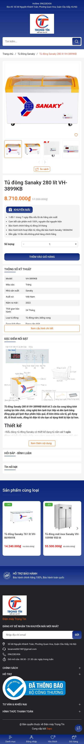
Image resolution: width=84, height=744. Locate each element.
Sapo (49, 728)
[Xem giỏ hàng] (73, 739)
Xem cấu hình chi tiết (42, 328)
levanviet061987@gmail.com (22, 649)
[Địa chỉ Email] (42, 635)
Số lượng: (9, 244)
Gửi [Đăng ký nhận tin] (77, 634)
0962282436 (45, 3)
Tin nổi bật (10, 466)
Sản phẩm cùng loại (21, 490)
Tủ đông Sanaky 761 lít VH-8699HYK (20, 536)
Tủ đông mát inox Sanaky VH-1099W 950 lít (62, 536)
